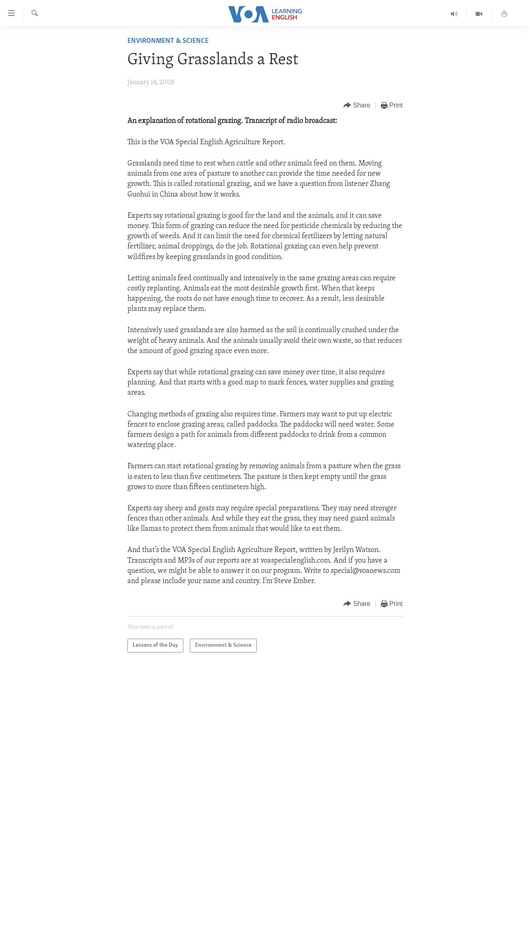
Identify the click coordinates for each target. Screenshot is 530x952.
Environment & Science (168, 41)
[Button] (356, 105)
